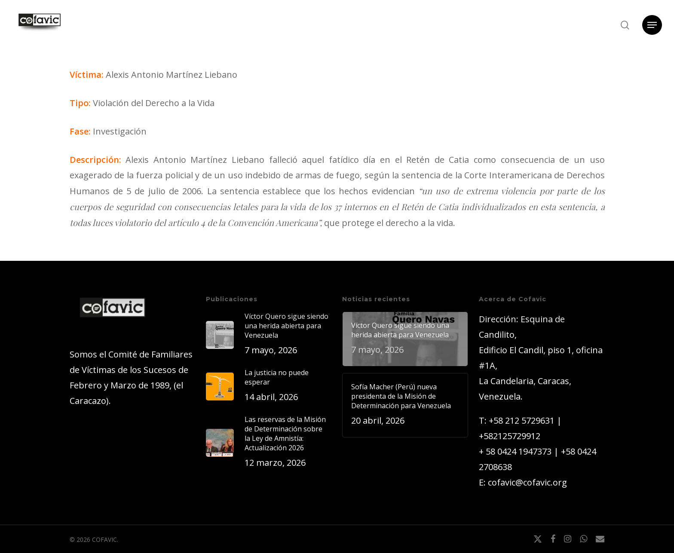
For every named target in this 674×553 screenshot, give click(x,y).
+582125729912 (509, 436)
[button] (652, 25)
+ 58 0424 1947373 (515, 451)
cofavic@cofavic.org (527, 482)
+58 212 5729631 (522, 420)
